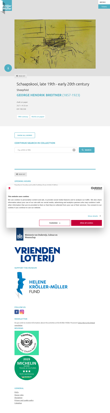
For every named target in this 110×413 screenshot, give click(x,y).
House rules (19, 395)
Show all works (24, 135)
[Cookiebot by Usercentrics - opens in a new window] (92, 188)
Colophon (18, 403)
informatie (7, 67)
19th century (23, 116)
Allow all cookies (86, 223)
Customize (54, 223)
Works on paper (37, 116)
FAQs (16, 392)
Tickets (104, 6)
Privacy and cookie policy (24, 400)
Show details (93, 216)
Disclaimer (18, 397)
